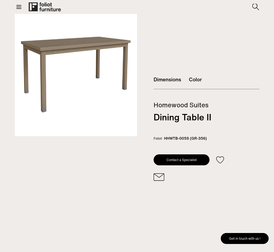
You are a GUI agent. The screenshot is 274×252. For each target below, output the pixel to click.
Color (195, 79)
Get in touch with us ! (244, 238)
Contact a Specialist (181, 160)
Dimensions (167, 79)
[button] (19, 7)
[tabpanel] (76, 75)
